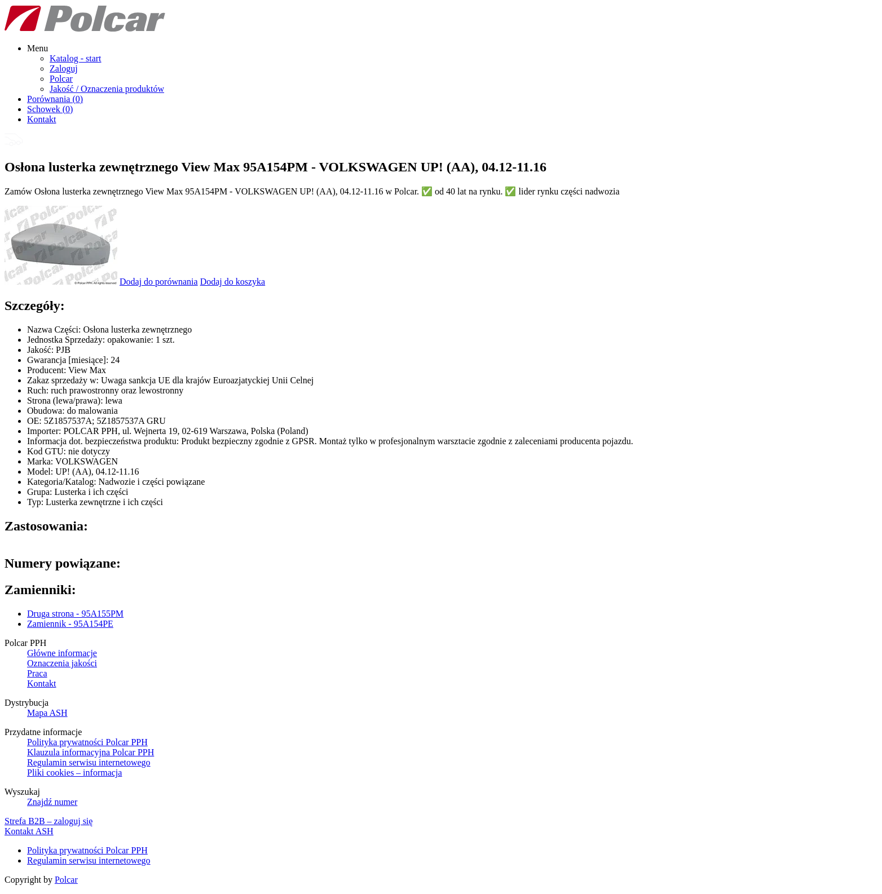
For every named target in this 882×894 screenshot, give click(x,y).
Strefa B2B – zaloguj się (48, 821)
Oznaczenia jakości (62, 663)
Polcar (61, 78)
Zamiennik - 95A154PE (70, 624)
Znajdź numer (52, 802)
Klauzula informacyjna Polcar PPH (90, 752)
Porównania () (55, 99)
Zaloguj (64, 68)
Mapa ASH (47, 713)
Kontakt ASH (29, 831)
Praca (37, 673)
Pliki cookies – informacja (74, 772)
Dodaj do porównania (159, 281)
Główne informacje (62, 653)
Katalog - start (76, 58)
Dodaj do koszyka (233, 281)
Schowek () (50, 109)
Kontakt (41, 119)
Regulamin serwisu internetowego (89, 762)
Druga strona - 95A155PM (75, 613)
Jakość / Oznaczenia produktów (107, 89)
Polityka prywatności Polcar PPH (87, 742)
